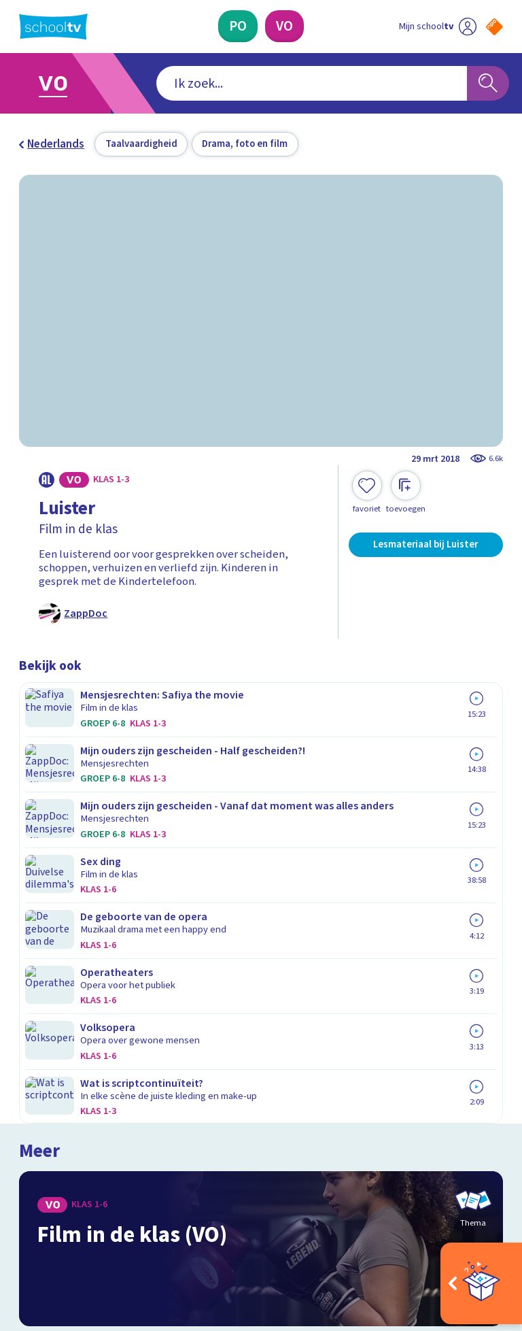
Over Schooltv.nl (68, 1020)
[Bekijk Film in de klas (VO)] (261, 769)
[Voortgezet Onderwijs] (284, 26)
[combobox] (240, 83)
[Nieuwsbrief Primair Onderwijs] (382, 1048)
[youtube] (115, 1206)
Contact (43, 982)
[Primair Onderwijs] (238, 26)
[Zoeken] (488, 83)
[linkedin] (86, 1206)
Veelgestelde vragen (80, 1001)
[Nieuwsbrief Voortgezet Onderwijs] (382, 1093)
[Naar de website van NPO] (494, 27)
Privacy (40, 1040)
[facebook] (26, 1206)
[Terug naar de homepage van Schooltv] (53, 26)
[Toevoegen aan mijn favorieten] (367, 492)
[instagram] (56, 1206)
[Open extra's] (481, 1283)
